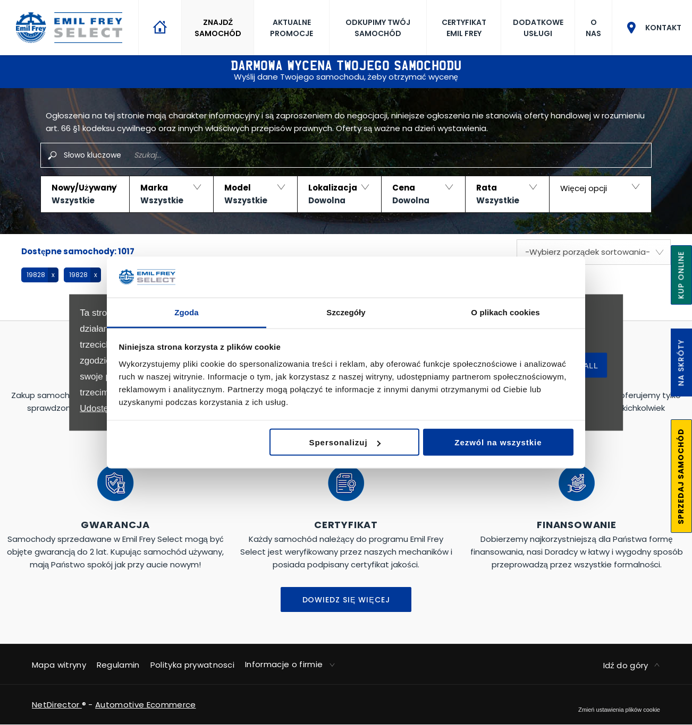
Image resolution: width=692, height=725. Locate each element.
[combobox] (594, 252)
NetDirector (57, 704)
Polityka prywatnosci (192, 664)
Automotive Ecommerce (145, 704)
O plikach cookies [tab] (505, 311)
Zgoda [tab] (186, 311)
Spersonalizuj (345, 442)
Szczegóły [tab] (345, 311)
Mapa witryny (59, 664)
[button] (84, 194)
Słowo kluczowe (92, 155)
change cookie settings (619, 710)
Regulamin (118, 664)
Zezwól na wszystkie (498, 442)
